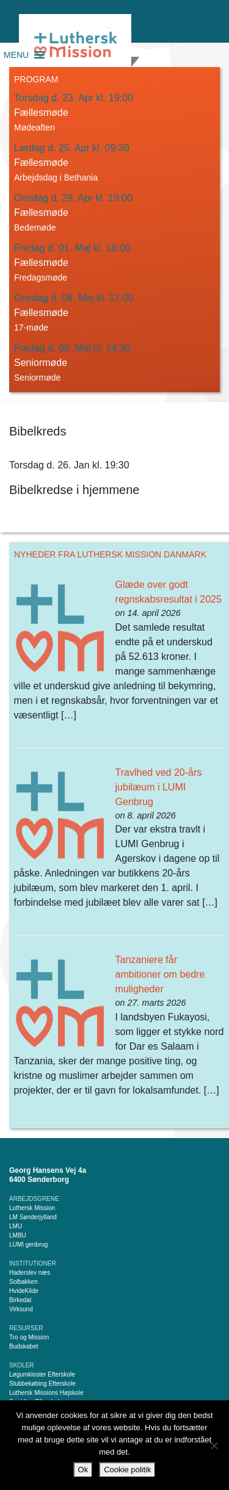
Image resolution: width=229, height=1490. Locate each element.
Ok (83, 1469)
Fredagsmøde (40, 277)
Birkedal (20, 1300)
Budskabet (23, 1346)
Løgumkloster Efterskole (42, 1374)
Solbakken (23, 1281)
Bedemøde (35, 227)
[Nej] (214, 1445)
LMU (15, 1226)
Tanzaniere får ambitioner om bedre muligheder (160, 974)
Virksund (21, 1309)
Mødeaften (34, 127)
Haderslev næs (29, 1272)
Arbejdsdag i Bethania (56, 177)
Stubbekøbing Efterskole (42, 1383)
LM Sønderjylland (33, 1217)
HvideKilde (23, 1291)
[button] (16, 55)
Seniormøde (37, 377)
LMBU (17, 1235)
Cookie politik (127, 1469)
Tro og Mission (29, 1337)
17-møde (31, 327)
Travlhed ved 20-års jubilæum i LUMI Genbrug (158, 787)
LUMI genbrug (28, 1244)
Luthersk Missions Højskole (46, 1392)
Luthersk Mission (32, 1208)
